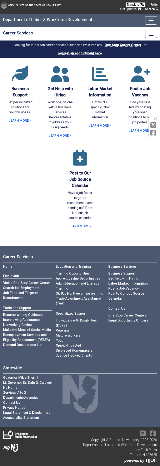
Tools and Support (17, 308)
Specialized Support (71, 313)
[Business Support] (20, 79)
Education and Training (73, 266)
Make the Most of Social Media (27, 330)
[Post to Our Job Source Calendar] (80, 163)
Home (7, 266)
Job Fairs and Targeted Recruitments (21, 295)
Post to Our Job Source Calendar (126, 295)
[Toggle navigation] (151, 20)
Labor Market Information (128, 283)
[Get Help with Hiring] (60, 79)
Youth (60, 340)
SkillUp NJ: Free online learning (79, 293)
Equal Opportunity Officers (128, 320)
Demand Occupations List (22, 345)
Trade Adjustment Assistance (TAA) (78, 300)
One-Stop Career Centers (127, 315)
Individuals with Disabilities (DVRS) (76, 322)
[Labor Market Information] (100, 79)
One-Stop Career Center (123, 45)
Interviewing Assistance (21, 320)
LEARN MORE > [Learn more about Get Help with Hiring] (60, 136)
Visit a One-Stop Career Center (26, 283)
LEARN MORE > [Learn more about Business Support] (20, 121)
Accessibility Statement (21, 418)
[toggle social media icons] (155, 119)
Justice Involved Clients (74, 355)
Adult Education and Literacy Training (77, 285)
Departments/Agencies (21, 398)
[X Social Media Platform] (154, 125)
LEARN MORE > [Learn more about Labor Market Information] (100, 126)
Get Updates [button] (131, 9)
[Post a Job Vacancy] (140, 79)
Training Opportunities (73, 273)
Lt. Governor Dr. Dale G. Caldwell (27, 383)
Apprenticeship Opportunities (78, 278)
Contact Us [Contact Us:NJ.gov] (11, 403)
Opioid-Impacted (68, 345)
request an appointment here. (80, 53)
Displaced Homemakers (74, 350)
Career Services (18, 32)
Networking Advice (17, 325)
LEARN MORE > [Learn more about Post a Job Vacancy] (140, 131)
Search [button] (152, 9)
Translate (135, 4)
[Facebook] (154, 133)
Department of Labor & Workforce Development (47, 19)
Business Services (122, 266)
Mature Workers (68, 335)
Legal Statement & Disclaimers (26, 413)
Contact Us (116, 308)
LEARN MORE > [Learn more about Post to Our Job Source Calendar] (80, 226)
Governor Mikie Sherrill (20, 378)
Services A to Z (14, 393)
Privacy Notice (14, 408)
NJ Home (10, 388)
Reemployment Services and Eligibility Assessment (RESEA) (26, 337)
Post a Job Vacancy (123, 288)
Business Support (121, 273)
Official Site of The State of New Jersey (31, 5)
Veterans (63, 330)
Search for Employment (21, 288)
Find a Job (11, 276)
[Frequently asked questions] (154, 4)
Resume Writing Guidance (22, 315)
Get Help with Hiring (123, 278)
